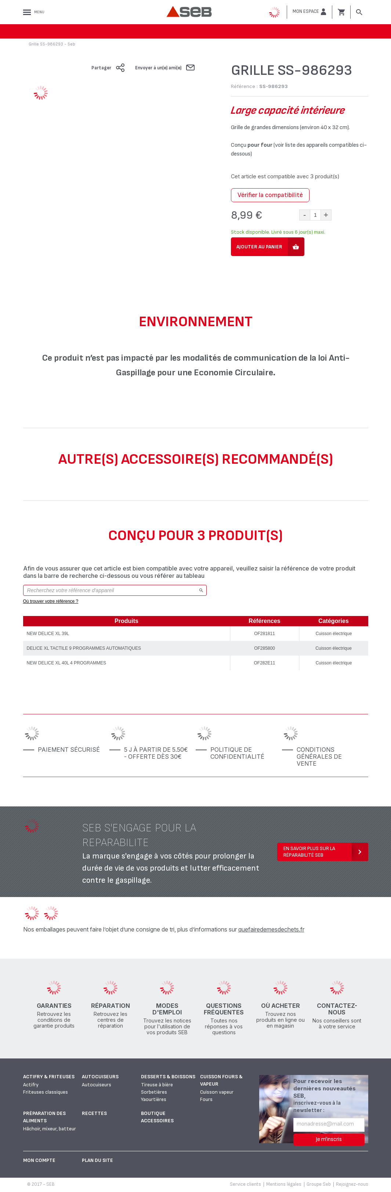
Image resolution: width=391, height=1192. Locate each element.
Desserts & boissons (168, 1076)
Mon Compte (39, 1160)
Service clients (245, 1184)
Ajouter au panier (259, 247)
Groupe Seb (319, 1184)
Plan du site (97, 1160)
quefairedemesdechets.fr (271, 929)
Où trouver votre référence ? (51, 601)
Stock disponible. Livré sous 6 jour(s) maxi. (278, 232)
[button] (309, 11)
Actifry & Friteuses (49, 1076)
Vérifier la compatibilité (270, 195)
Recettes (94, 1113)
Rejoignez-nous (352, 1184)
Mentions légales (283, 1184)
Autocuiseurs (100, 1076)
